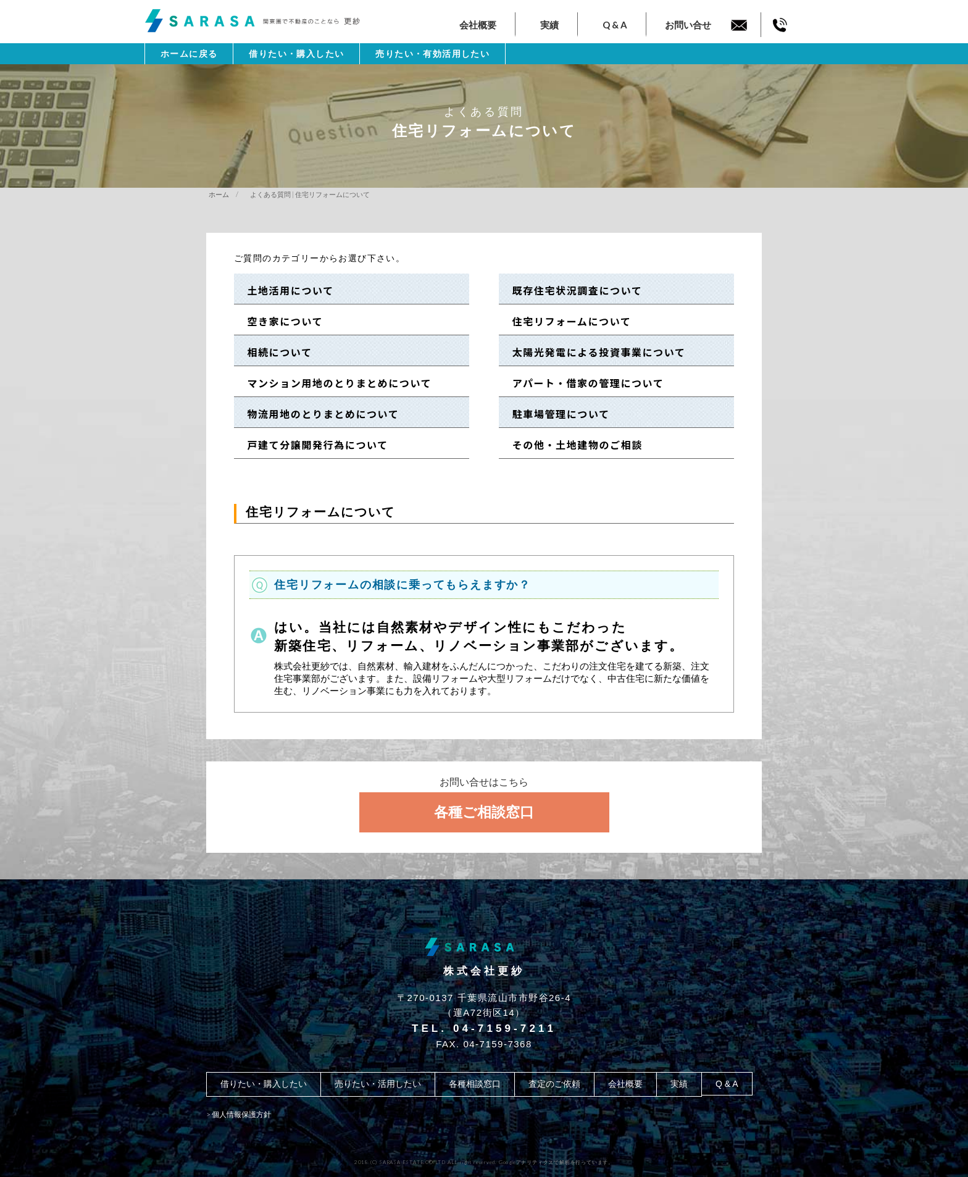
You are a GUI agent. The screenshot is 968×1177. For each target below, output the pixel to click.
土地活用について (285, 290)
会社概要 (477, 24)
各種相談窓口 (475, 1084)
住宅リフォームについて (566, 321)
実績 (549, 24)
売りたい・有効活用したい (432, 54)
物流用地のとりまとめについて (317, 413)
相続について (274, 352)
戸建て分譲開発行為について (312, 444)
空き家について (279, 321)
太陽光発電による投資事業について (593, 352)
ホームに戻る (189, 54)
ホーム (219, 194)
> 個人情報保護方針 (238, 1114)
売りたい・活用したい (378, 1084)
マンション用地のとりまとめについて (334, 382)
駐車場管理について (555, 413)
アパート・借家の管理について (582, 382)
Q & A (615, 24)
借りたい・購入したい (296, 54)
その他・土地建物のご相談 (572, 444)
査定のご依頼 (554, 1084)
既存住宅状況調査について (571, 290)
